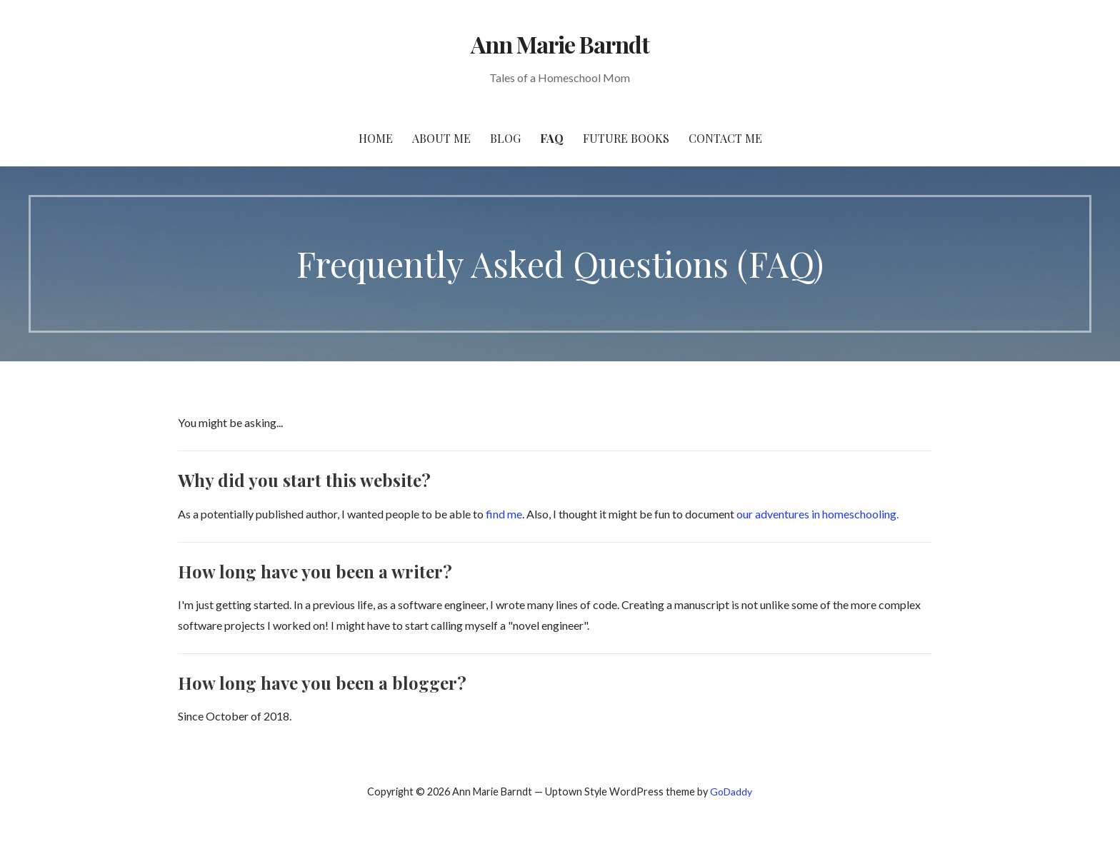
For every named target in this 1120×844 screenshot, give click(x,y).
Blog (505, 138)
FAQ (552, 138)
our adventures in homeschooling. (817, 514)
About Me (441, 138)
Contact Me (725, 138)
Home (376, 138)
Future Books (626, 138)
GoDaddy (731, 791)
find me (503, 514)
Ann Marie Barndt (560, 44)
